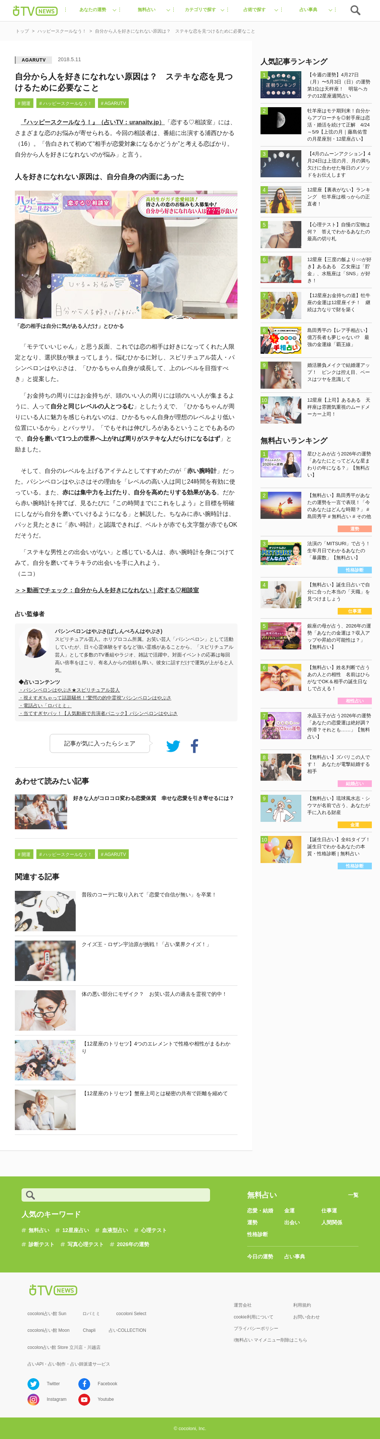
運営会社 (243, 1305)
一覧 (353, 1195)
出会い (292, 1222)
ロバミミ (91, 1313)
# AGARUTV (113, 103)
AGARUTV (34, 60)
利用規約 (302, 1305)
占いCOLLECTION (127, 1330)
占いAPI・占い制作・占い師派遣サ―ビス (68, 1364)
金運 (289, 1211)
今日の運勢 (260, 1256)
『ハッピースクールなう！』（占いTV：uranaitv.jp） (93, 122)
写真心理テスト (86, 1244)
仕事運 (329, 1211)
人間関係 (331, 1222)
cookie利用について (253, 1317)
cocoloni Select (131, 1313)
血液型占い (115, 1230)
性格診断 (257, 1234)
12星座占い (75, 1230)
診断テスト (42, 1244)
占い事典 (294, 1256)
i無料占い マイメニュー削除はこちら (270, 1340)
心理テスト (154, 1230)
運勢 (252, 1222)
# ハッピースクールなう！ (65, 103)
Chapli (89, 1330)
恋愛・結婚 (260, 1211)
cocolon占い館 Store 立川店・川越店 (64, 1347)
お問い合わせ (306, 1317)
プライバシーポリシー (256, 1328)
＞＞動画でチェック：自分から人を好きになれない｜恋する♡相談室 (107, 590)
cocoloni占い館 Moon (48, 1330)
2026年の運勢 (133, 1244)
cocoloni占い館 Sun (46, 1313)
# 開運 (24, 103)
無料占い (39, 1230)
